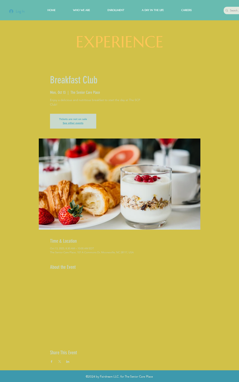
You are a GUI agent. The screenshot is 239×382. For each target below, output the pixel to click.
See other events (73, 123)
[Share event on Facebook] (51, 361)
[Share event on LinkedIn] (67, 361)
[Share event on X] (59, 361)
